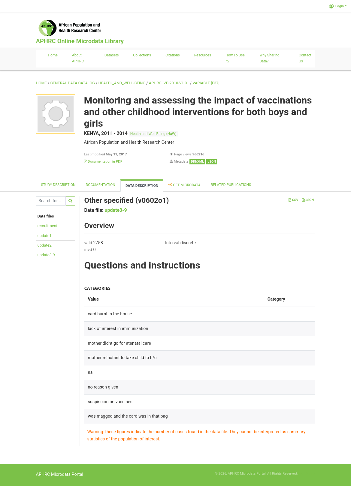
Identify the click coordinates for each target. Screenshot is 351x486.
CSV (293, 200)
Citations (172, 55)
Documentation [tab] (100, 185)
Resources (202, 55)
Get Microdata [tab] (184, 184)
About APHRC (78, 58)
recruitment (48, 226)
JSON (308, 200)
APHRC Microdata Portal (59, 474)
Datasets (111, 55)
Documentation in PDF (103, 161)
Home (53, 55)
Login (336, 6)
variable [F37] (205, 83)
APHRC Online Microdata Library (80, 41)
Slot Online (306, 473)
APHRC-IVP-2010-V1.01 (169, 83)
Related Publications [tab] (231, 185)
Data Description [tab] (142, 186)
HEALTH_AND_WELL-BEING (122, 83)
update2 (45, 245)
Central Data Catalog (72, 83)
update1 (45, 235)
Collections (142, 55)
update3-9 (46, 255)
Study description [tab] (58, 185)
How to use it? (235, 58)
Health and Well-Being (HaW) (153, 134)
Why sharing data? (269, 58)
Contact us (305, 58)
